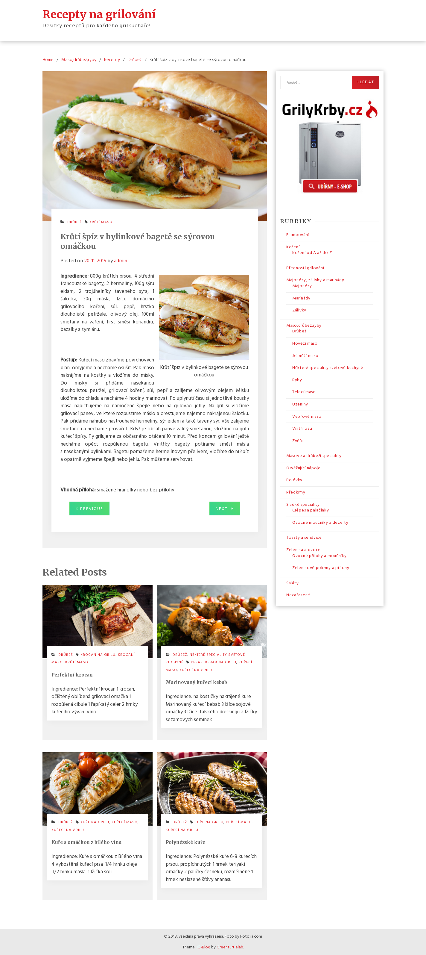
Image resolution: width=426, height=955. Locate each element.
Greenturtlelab (230, 947)
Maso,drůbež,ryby (304, 325)
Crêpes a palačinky (310, 510)
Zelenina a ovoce (303, 550)
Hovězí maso (305, 343)
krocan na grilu (97, 655)
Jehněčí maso (305, 355)
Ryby (297, 380)
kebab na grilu (220, 662)
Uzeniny (300, 404)
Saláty (292, 583)
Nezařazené (298, 595)
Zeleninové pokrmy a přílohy (320, 567)
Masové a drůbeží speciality (314, 455)
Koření (292, 247)
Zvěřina (299, 441)
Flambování (297, 234)
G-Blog (203, 947)
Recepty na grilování (99, 14)
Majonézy (302, 286)
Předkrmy (295, 492)
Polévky (294, 480)
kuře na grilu (94, 822)
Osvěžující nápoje (303, 468)
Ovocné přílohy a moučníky (319, 556)
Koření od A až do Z (312, 252)
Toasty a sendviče (304, 537)
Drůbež (74, 222)
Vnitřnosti (302, 428)
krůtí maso (100, 222)
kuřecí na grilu (195, 670)
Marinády (301, 298)
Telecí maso (304, 392)
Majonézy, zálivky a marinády (315, 280)
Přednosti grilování (305, 268)
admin (120, 261)
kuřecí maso (125, 822)
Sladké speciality (303, 504)
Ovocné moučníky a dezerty (320, 522)
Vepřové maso (306, 416)
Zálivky (299, 310)
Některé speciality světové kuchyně (327, 367)
